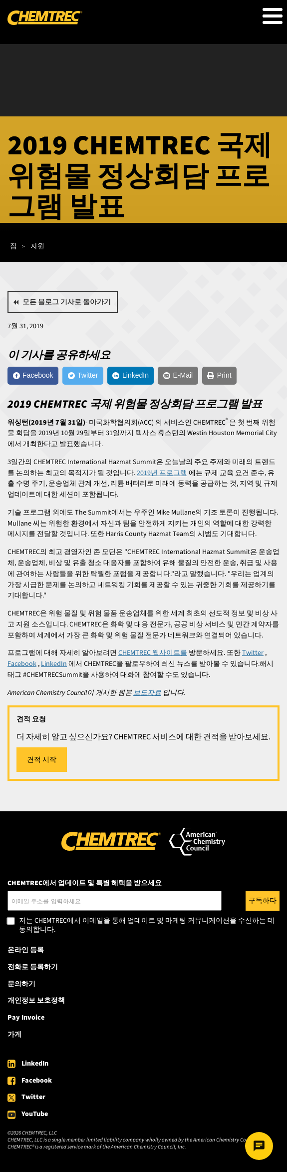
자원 (37, 246)
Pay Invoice (25, 1018)
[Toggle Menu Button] (272, 15)
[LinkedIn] (130, 376)
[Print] (219, 376)
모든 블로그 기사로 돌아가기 (66, 302)
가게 (14, 1035)
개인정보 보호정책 (36, 1001)
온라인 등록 (25, 950)
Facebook (36, 1081)
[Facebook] (32, 376)
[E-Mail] (178, 376)
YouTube (34, 1114)
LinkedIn (34, 1064)
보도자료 (147, 693)
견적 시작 (41, 760)
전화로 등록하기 (32, 967)
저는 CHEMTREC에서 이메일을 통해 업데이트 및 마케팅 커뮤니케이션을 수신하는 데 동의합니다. (147, 925)
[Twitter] (82, 376)
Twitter (33, 1097)
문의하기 (21, 984)
